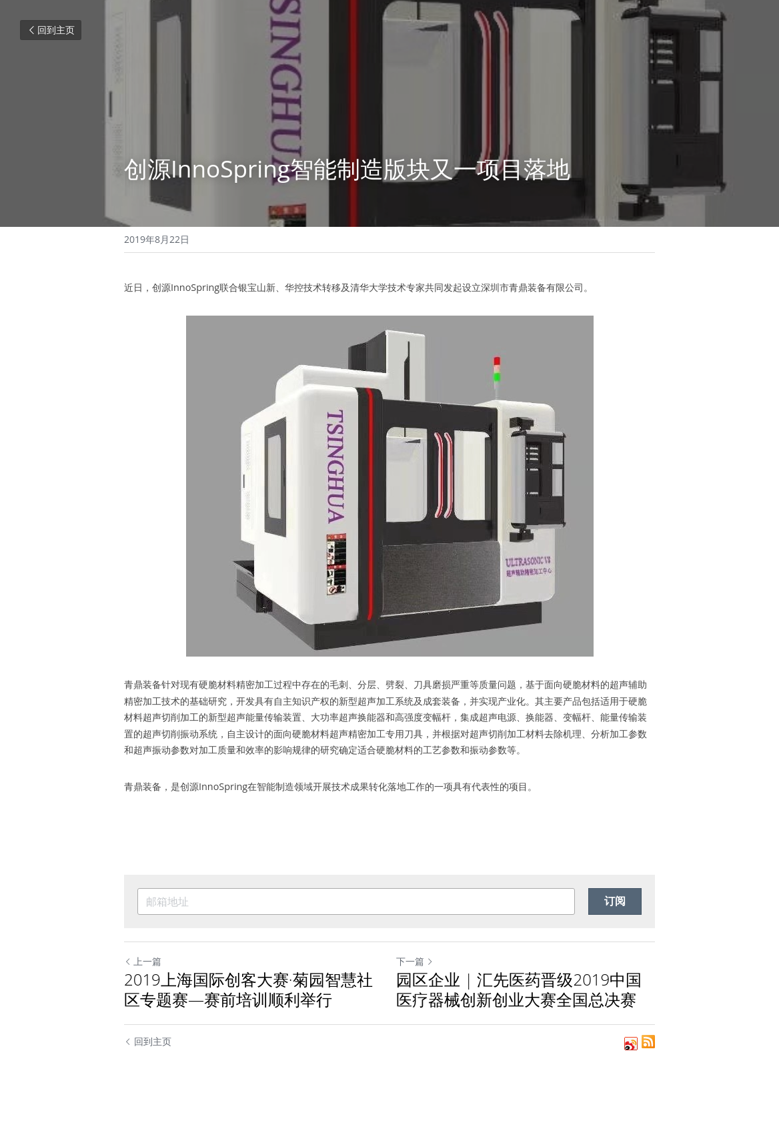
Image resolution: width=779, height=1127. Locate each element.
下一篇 (415, 961)
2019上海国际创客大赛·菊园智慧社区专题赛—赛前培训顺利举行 (248, 990)
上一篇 (142, 961)
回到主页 (51, 29)
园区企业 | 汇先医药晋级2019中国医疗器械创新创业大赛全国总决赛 (519, 990)
